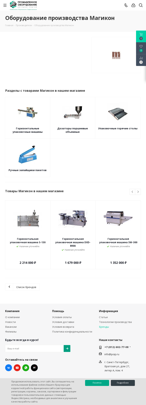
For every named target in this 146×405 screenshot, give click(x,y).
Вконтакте (8, 367)
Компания (12, 311)
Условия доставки (63, 322)
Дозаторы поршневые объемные (72, 130)
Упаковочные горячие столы (117, 128)
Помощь (58, 311)
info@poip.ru (111, 354)
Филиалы (10, 331)
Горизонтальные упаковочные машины (28, 130)
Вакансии (11, 326)
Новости (10, 322)
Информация (108, 311)
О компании (12, 317)
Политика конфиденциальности (72, 331)
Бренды (104, 326)
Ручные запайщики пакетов (27, 170)
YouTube (17, 367)
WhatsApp (25, 367)
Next (138, 192)
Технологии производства (115, 322)
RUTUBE (34, 367)
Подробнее (123, 382)
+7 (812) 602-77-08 (116, 347)
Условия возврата (63, 326)
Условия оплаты (62, 317)
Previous (132, 192)
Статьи (103, 317)
